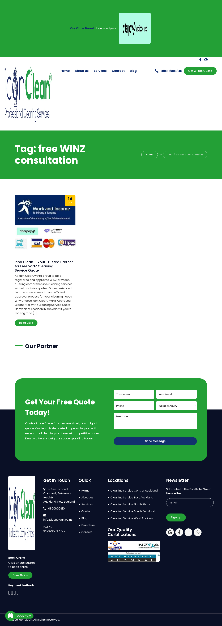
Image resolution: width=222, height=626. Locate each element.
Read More (26, 323)
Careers (86, 532)
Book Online (20, 575)
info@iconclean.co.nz (57, 518)
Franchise (88, 525)
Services (100, 71)
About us (82, 71)
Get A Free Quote (200, 71)
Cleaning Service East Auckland (131, 497)
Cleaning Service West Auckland (132, 518)
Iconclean (25, 620)
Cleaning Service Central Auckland (134, 491)
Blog (133, 71)
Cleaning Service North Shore (130, 504)
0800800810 (168, 71)
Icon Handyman (106, 28)
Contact (118, 71)
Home (65, 71)
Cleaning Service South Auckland (132, 511)
